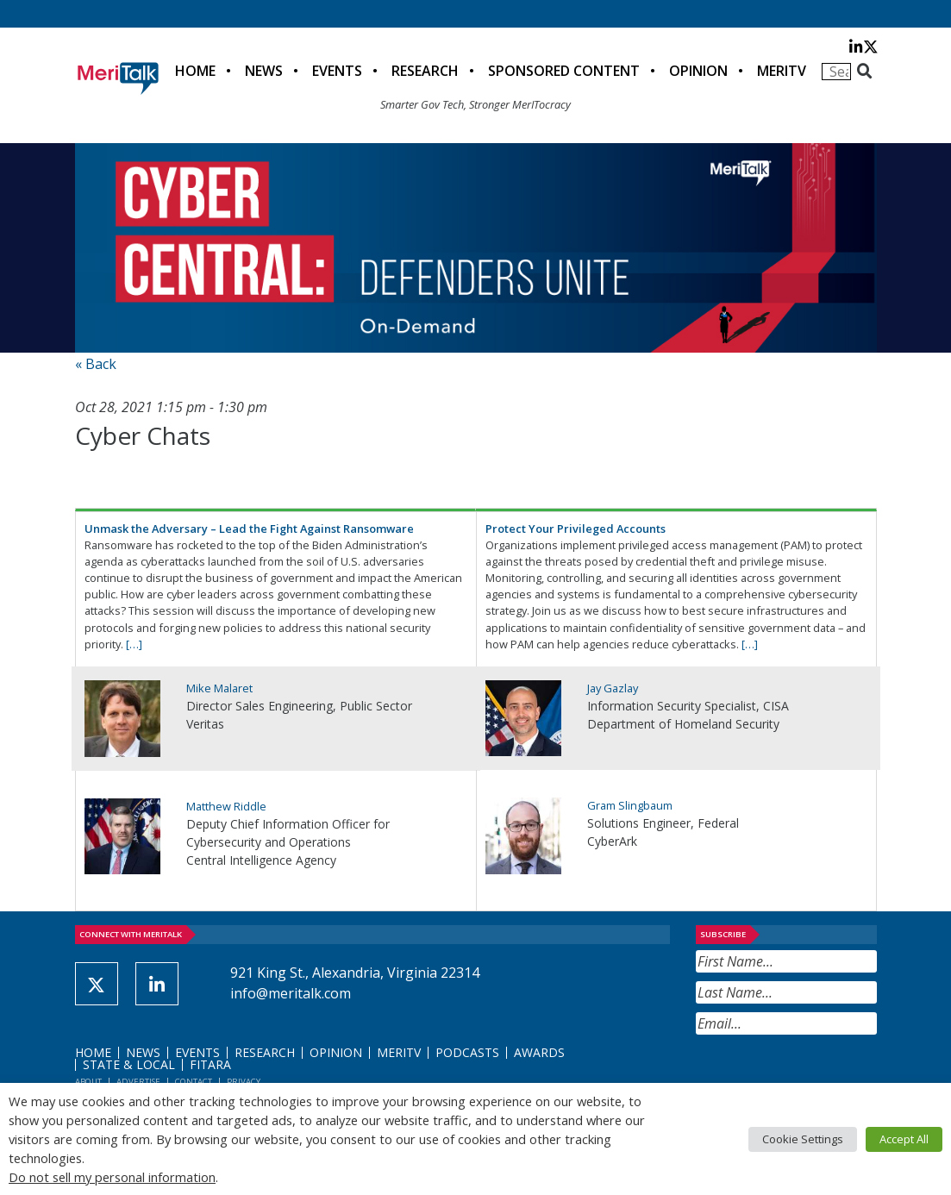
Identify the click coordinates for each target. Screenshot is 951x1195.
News (264, 70)
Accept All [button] (904, 1139)
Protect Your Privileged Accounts (575, 528)
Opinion (698, 70)
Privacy (243, 1081)
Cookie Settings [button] (802, 1139)
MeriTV (781, 70)
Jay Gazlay (612, 688)
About (88, 1081)
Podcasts (467, 1052)
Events (337, 70)
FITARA (210, 1064)
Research (425, 70)
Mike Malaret (219, 688)
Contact (193, 1081)
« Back (95, 363)
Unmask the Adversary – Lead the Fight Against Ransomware (249, 528)
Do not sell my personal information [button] (112, 1177)
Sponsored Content (564, 70)
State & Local (129, 1064)
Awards (539, 1052)
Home (195, 70)
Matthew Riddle (226, 806)
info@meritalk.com (290, 993)
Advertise (138, 1081)
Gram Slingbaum (630, 805)
